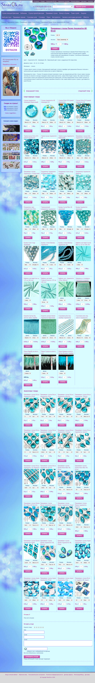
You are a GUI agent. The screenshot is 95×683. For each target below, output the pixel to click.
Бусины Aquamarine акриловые (81, 208)
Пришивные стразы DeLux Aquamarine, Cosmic (48, 431)
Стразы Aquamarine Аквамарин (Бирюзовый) (31, 101)
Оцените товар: (28, 627)
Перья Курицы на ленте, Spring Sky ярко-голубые (66, 352)
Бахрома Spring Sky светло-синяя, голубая (30, 317)
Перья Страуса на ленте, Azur (48, 352)
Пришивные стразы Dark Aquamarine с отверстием (83, 137)
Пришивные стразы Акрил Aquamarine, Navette (31, 579)
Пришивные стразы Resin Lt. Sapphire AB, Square (82, 579)
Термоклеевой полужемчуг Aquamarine (48, 208)
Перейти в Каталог (10, 64)
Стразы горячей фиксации (36, 13)
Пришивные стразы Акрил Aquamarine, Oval (65, 579)
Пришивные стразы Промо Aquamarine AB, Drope (64, 542)
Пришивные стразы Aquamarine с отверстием (31, 172)
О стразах (36, 1)
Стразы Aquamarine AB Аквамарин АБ (48, 101)
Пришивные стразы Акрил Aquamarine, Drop (83, 542)
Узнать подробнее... (11, 113)
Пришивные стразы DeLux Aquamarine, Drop (48, 395)
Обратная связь (23, 675)
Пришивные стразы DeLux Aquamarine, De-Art (48, 467)
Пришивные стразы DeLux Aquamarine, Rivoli (31, 395)
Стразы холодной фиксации (10, 13)
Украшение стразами (63, 1)
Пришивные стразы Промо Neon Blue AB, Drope (64, 468)
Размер (53, 35)
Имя (25, 630)
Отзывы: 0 (27, 614)
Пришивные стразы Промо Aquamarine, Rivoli (48, 504)
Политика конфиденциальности (54, 675)
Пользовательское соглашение (36, 675)
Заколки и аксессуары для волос (72, 17)
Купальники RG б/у (51, 1)
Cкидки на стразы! (11, 103)
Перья (48, 17)
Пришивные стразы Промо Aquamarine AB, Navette (47, 542)
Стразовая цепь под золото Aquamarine (82, 317)
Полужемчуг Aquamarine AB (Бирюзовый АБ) (48, 172)
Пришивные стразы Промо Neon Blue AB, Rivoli (81, 468)
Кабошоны (24, 13)
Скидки (43, 1)
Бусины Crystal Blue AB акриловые (65, 208)
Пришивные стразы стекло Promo (30, 22)
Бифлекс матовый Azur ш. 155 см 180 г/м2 (31, 279)
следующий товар (85, 90)
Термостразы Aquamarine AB (49, 137)
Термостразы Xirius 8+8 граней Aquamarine (31, 137)
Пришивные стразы (51, 13)
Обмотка (86, 17)
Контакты (90, 1)
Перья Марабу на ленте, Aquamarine (31, 352)
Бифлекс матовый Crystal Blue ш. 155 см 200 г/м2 (83, 244)
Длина (79, 262)
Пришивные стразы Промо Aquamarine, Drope (65, 504)
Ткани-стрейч (75, 13)
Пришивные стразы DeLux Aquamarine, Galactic (83, 431)
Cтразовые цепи (32, 17)
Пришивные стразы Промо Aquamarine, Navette (81, 505)
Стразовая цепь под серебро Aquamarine (65, 317)
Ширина (87, 298)
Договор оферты (68, 675)
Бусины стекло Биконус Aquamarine (48, 244)
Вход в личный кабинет (11, 675)
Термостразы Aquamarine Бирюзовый (66, 137)
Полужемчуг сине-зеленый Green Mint (30, 208)
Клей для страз (6, 17)
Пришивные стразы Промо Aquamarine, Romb (32, 542)
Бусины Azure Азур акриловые (29, 244)
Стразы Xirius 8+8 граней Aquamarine (66, 101)
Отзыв (25, 639)
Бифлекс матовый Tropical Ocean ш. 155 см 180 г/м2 (48, 280)
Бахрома (83, 13)
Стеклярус (42, 17)
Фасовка (53, 39)
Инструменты (56, 17)
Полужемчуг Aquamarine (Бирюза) (83, 172)
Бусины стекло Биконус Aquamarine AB (65, 244)
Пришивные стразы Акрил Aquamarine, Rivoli (48, 579)
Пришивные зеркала (19, 17)
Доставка (83, 1)
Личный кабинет (75, 1)
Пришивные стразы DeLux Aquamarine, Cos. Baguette (32, 467)
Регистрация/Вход (79, 675)
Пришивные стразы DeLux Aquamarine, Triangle (65, 431)
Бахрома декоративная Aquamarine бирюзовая (48, 317)
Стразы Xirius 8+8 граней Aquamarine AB (83, 101)
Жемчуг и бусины (64, 13)
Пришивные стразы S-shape (10, 151)
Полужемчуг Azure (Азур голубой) (66, 172)
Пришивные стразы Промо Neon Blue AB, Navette (32, 504)
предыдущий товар (31, 90)
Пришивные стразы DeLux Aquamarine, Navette (65, 395)
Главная (3, 22)
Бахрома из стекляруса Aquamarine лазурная (83, 279)
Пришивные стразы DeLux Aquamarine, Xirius (31, 431)
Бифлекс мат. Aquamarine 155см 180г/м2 (66, 279)
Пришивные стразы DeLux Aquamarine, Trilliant (83, 395)
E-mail (25, 634)
